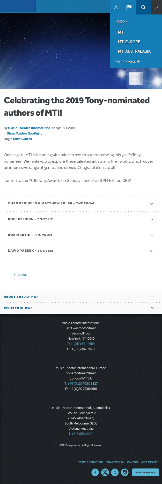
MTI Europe (129, 41)
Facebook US (95, 472)
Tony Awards (22, 139)
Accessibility (149, 462)
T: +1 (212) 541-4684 (81, 344)
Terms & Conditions (90, 462)
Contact (132, 462)
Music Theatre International (29, 128)
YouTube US (115, 472)
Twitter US (105, 472)
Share (22, 275)
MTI (121, 32)
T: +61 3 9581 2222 (81, 434)
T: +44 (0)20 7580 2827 (81, 384)
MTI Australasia (134, 51)
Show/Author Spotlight (24, 133)
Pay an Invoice (125, 61)
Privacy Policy (115, 462)
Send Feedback (145, 472)
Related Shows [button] (18, 308)
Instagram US (125, 472)
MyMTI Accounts (116, 7)
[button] (129, 7)
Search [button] (143, 7)
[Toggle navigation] (6, 6)
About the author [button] (21, 297)
